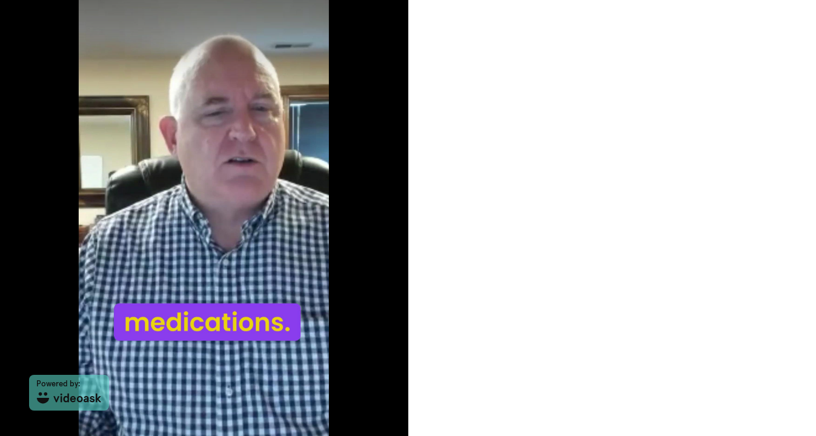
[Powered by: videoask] (69, 393)
